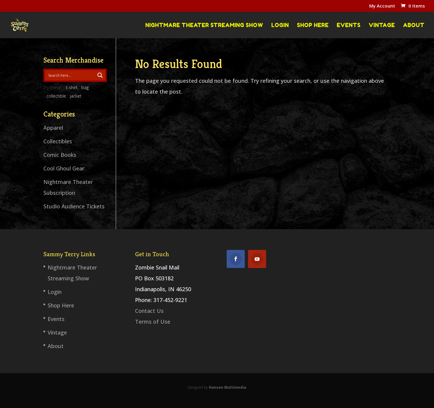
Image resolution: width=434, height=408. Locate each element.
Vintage (382, 25)
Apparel (53, 127)
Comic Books (59, 154)
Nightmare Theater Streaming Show (204, 25)
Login (280, 25)
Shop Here (313, 25)
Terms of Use (152, 321)
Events (348, 25)
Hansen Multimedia (227, 387)
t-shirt (71, 87)
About (413, 25)
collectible (56, 96)
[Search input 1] (70, 75)
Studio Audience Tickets (74, 206)
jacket (75, 96)
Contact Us (149, 310)
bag (85, 87)
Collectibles (57, 141)
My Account (382, 6)
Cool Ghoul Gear (63, 168)
